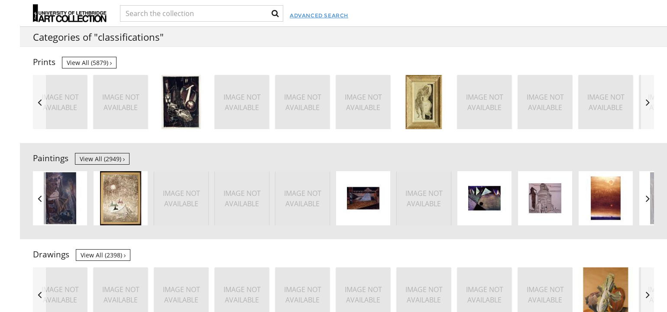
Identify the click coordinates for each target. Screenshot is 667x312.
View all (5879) (89, 62)
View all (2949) (102, 159)
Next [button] (647, 102)
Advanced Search (369, 15)
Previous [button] (39, 102)
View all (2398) (103, 255)
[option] (545, 102)
